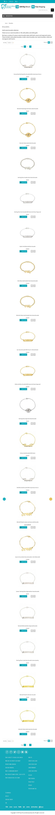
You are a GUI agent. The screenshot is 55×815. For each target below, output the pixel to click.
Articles (7, 796)
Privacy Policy (31, 782)
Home (6, 23)
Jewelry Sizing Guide (32, 761)
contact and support (32, 771)
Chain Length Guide (32, 764)
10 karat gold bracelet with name (27, 453)
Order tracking (31, 778)
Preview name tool (32, 788)
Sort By (5, 42)
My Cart (5, 1)
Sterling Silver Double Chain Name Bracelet (27, 177)
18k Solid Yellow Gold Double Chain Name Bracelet (27, 315)
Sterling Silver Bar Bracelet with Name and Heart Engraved (27, 212)
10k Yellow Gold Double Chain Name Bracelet (27, 281)
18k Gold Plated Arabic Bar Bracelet (28, 694)
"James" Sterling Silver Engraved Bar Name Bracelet (27, 591)
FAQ (6, 803)
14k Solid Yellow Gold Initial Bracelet (27, 143)
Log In (17, 1)
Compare (34, 79)
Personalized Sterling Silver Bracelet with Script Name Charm (27, 74)
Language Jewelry (9, 799)
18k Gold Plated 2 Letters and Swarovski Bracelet (27, 522)
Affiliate (30, 785)
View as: (45, 42)
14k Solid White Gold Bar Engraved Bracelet (27, 626)
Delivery (30, 775)
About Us (30, 757)
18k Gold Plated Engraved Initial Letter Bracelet (27, 108)
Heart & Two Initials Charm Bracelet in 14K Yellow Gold (27, 557)
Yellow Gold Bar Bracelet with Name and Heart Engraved (27, 384)
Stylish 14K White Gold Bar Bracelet (27, 246)
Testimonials (8, 793)
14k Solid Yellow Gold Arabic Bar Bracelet (27, 729)
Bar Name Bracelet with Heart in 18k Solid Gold (27, 349)
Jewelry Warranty (32, 767)
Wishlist (32, 79)
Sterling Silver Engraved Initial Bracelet (27, 418)
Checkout (11, 1)
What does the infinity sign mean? (12, 761)
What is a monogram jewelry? (11, 771)
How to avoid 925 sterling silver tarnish (14, 757)
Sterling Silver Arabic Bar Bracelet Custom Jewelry (27, 660)
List (51, 42)
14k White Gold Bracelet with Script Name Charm (27, 487)
